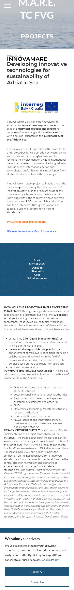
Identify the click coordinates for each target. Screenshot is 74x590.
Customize (37, 582)
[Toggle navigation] (7, 6)
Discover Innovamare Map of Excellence (31, 231)
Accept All (37, 571)
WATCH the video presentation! (26, 221)
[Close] (69, 538)
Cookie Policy (50, 559)
